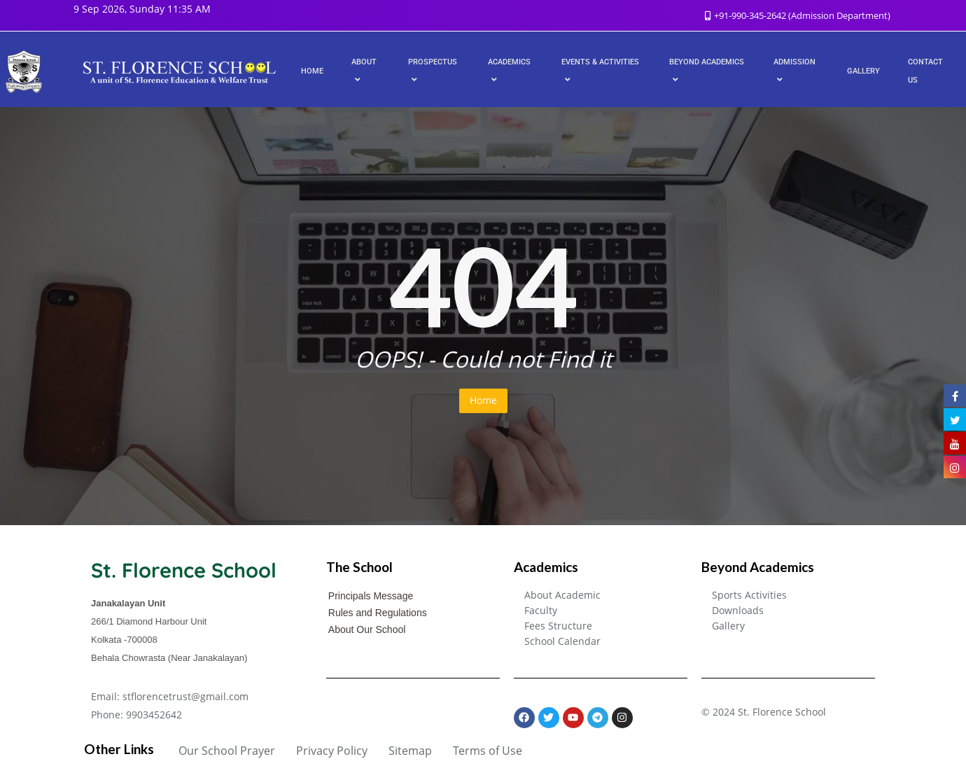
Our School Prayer (226, 750)
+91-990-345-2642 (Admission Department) (797, 15)
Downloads (738, 610)
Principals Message (370, 595)
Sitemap (410, 750)
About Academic (562, 594)
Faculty (540, 610)
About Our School (367, 629)
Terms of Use (487, 750)
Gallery (728, 625)
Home (483, 400)
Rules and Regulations (377, 612)
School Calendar (562, 641)
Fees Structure (558, 625)
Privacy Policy (332, 750)
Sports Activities (749, 594)
